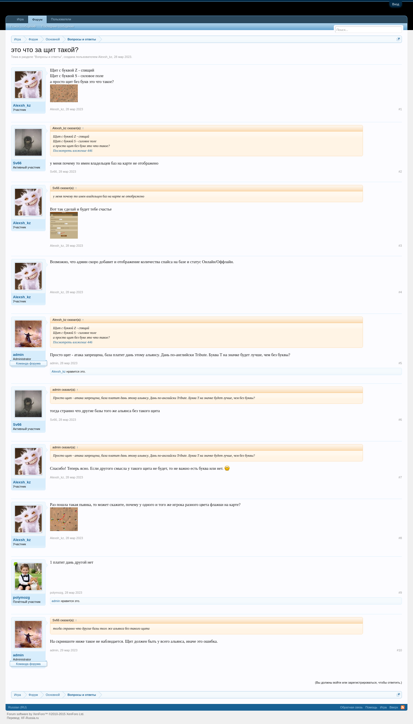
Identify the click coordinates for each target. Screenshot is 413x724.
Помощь (371, 707)
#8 (400, 538)
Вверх (393, 707)
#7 (400, 477)
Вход (395, 4)
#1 (400, 109)
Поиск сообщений (23, 26)
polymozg (21, 597)
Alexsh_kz (105, 56)
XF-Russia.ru (30, 718)
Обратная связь (351, 707)
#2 (400, 171)
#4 (400, 292)
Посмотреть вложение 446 (73, 151)
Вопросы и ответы (48, 56)
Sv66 (17, 163)
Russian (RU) (17, 707)
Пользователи (61, 19)
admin (18, 355)
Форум (37, 19)
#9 (400, 592)
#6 (400, 419)
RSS (403, 707)
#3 (400, 245)
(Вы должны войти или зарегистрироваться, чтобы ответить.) (358, 682)
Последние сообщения (57, 26)
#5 (400, 363)
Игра (20, 19)
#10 (399, 650)
